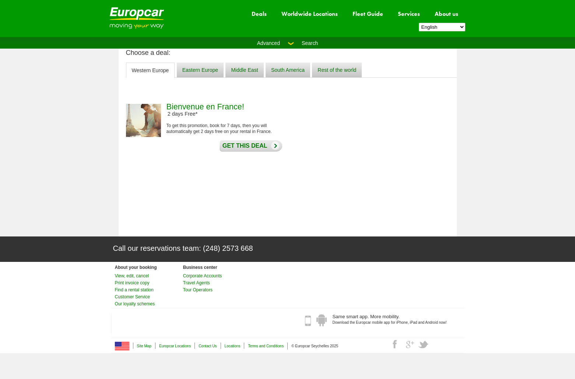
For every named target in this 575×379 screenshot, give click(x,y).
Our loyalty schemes (135, 303)
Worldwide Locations (309, 14)
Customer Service (132, 296)
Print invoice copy (132, 282)
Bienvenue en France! (205, 106)
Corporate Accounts (202, 275)
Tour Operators (198, 289)
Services (409, 14)
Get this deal (243, 146)
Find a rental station (134, 289)
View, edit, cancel (132, 275)
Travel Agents (196, 282)
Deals (259, 14)
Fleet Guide (368, 14)
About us (446, 14)
